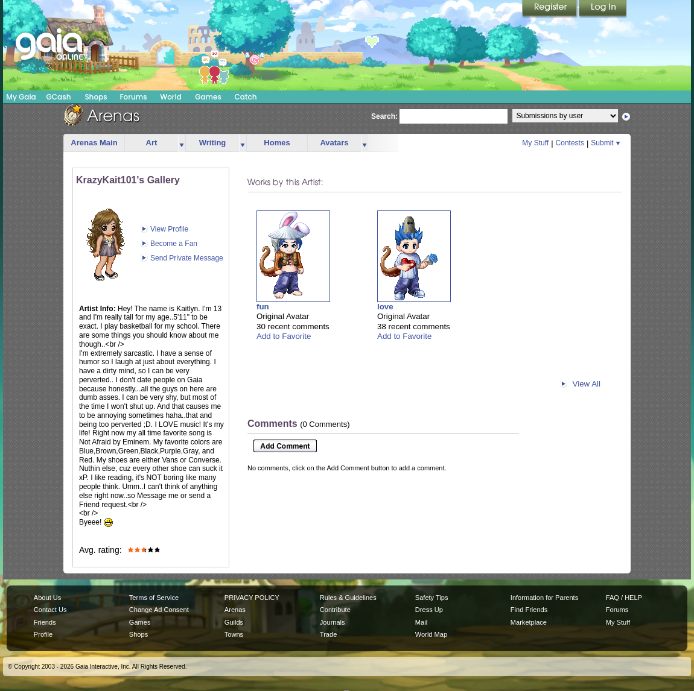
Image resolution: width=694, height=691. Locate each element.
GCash (58, 97)
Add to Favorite (283, 336)
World (171, 97)
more (181, 143)
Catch (246, 97)
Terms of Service (154, 597)
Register (550, 9)
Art (152, 142)
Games (208, 97)
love (385, 306)
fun (262, 306)
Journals (332, 622)
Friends (45, 622)
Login (603, 9)
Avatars (334, 142)
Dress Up (429, 609)
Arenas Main (94, 142)
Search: (384, 116)
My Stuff (535, 143)
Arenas (235, 609)
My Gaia (21, 97)
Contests (570, 143)
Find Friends (529, 609)
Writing (212, 142)
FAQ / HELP (624, 597)
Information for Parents (544, 597)
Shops (95, 97)
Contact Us (50, 609)
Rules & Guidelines (348, 597)
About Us (47, 597)
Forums (133, 97)
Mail (421, 622)
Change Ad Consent (159, 609)
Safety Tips (431, 597)
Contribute (335, 609)
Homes (277, 142)
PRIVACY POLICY (251, 597)
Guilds (233, 622)
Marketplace (529, 622)
